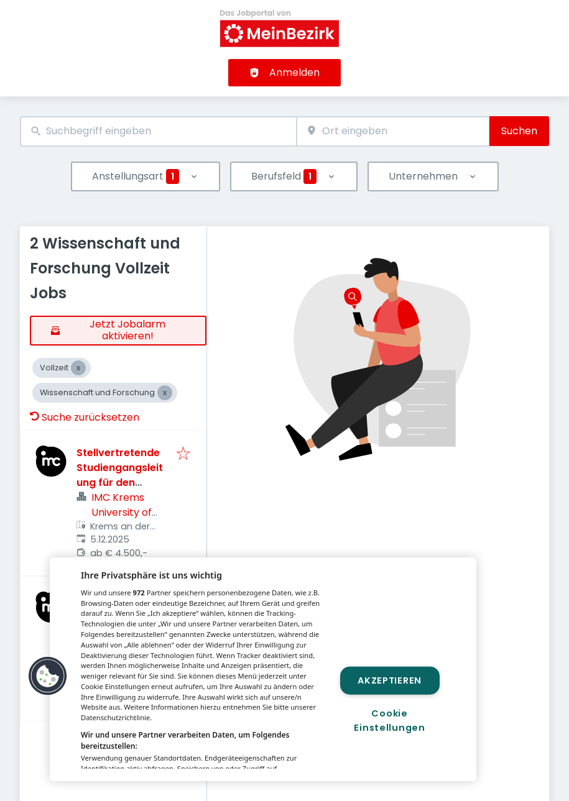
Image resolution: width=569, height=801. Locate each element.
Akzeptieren (390, 680)
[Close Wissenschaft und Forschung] (164, 392)
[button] (48, 676)
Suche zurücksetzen (84, 417)
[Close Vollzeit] (78, 367)
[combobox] (158, 131)
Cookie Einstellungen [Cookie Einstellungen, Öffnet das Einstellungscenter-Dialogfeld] (389, 720)
